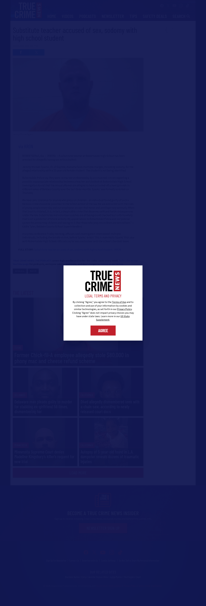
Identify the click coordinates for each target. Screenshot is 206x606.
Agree (103, 330)
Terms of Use (119, 302)
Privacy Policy (124, 309)
